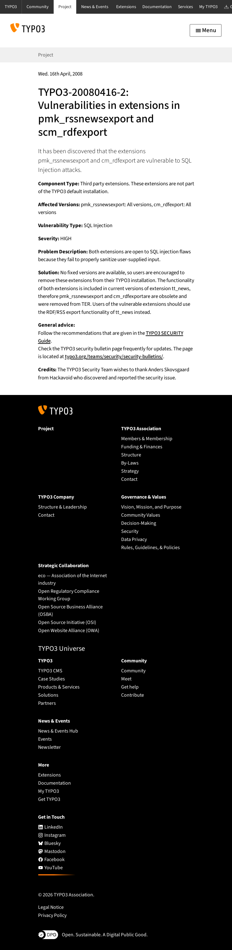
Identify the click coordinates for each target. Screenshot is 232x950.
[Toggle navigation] (206, 30)
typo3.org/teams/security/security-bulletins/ (114, 356)
